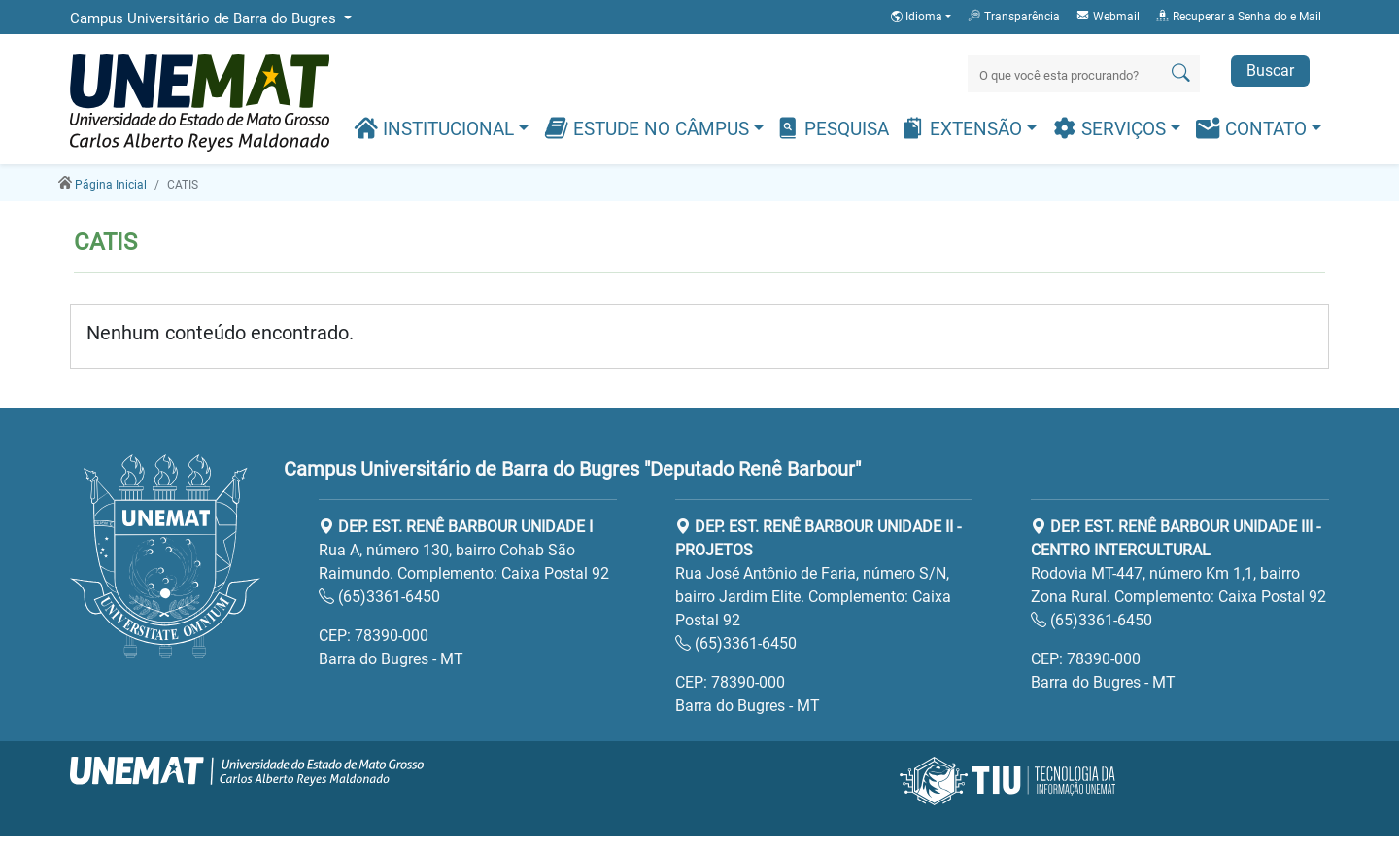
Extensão (964, 128)
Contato (1254, 128)
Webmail (1107, 15)
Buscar (1270, 70)
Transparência (1013, 15)
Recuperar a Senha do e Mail (1238, 15)
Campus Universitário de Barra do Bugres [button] (205, 18)
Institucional (436, 128)
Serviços (1111, 128)
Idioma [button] (918, 16)
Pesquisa (832, 128)
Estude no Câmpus (649, 128)
